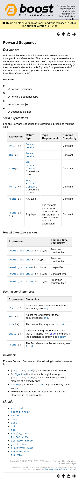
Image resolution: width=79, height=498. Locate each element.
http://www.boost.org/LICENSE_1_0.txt (60, 465)
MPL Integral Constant (31, 166)
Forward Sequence (20, 42)
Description (11, 49)
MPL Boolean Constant (31, 185)
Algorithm (20, 372)
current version (36, 26)
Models (8, 399)
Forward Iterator (30, 147)
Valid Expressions (15, 119)
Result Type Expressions (20, 233)
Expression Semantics (18, 292)
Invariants (10, 354)
